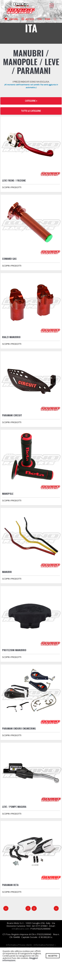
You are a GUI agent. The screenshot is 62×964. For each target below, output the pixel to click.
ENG (47, 19)
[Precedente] (5, 908)
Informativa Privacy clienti (19, 944)
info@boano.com (20, 928)
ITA (39, 19)
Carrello (11, 19)
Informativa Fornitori (44, 944)
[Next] (56, 908)
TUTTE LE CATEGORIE (31, 111)
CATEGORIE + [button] (31, 101)
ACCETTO (52, 955)
